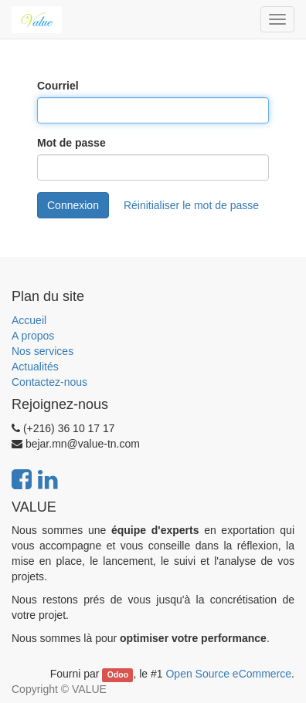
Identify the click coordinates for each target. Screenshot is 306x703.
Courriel (58, 85)
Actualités (35, 366)
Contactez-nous (49, 382)
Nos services (42, 351)
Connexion (73, 205)
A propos (33, 336)
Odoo (117, 674)
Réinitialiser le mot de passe (191, 205)
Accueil (29, 320)
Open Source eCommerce (228, 674)
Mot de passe (71, 143)
